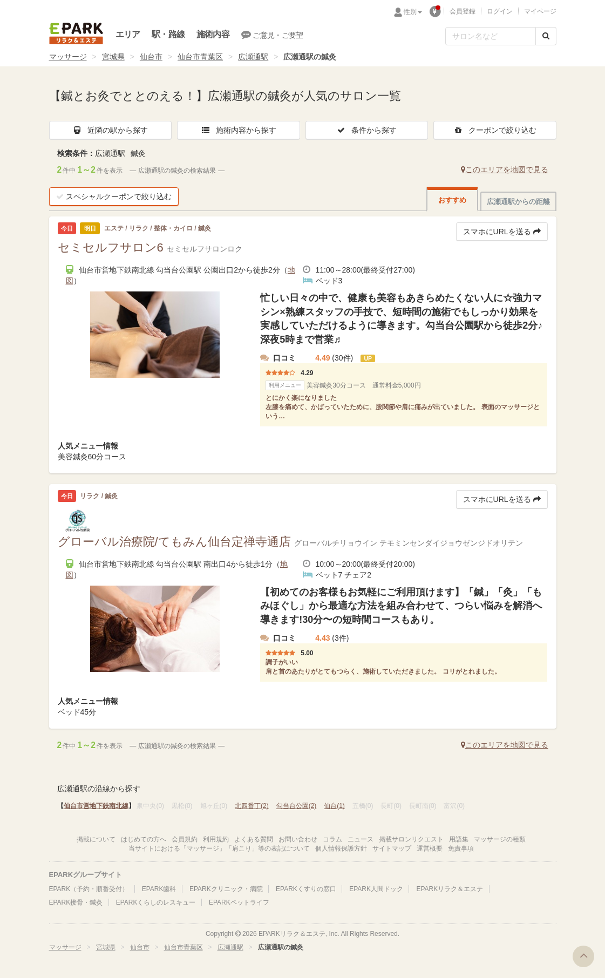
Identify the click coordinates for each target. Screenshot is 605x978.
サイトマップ (391, 848)
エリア (127, 34)
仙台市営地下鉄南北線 (96, 806)
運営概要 (430, 848)
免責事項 (461, 848)
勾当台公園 (296, 806)
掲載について (96, 839)
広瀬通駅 (253, 56)
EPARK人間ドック (376, 889)
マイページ (540, 11)
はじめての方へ (143, 839)
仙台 (334, 806)
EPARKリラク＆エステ (76, 33)
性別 (413, 12)
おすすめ (452, 200)
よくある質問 (253, 839)
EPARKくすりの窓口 (306, 889)
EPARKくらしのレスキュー (156, 902)
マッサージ (68, 56)
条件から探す (366, 130)
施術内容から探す (238, 130)
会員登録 (462, 11)
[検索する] (546, 36)
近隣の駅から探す (110, 130)
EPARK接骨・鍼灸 (76, 902)
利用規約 (216, 839)
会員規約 (185, 839)
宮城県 (113, 56)
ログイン (500, 11)
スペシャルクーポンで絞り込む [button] (114, 196)
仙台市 (151, 56)
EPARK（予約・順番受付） (89, 889)
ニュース (360, 839)
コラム (332, 839)
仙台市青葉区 (200, 56)
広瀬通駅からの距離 (518, 202)
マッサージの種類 (500, 839)
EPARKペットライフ (239, 902)
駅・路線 (168, 34)
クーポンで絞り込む (494, 130)
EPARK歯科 (159, 889)
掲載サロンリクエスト (411, 839)
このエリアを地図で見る (504, 169)
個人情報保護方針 (341, 848)
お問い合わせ (297, 839)
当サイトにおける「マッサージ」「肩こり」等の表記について (219, 848)
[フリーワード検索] (490, 36)
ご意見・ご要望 (272, 34)
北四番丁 (252, 806)
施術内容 (212, 34)
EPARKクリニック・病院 (226, 889)
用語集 (458, 839)
